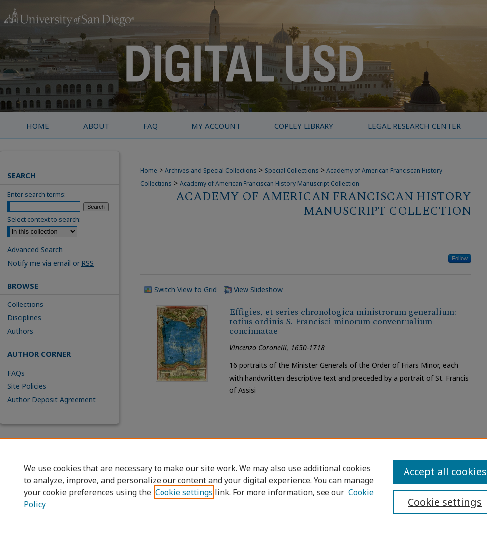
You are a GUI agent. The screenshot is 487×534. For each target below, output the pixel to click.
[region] (243, 486)
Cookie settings (184, 492)
